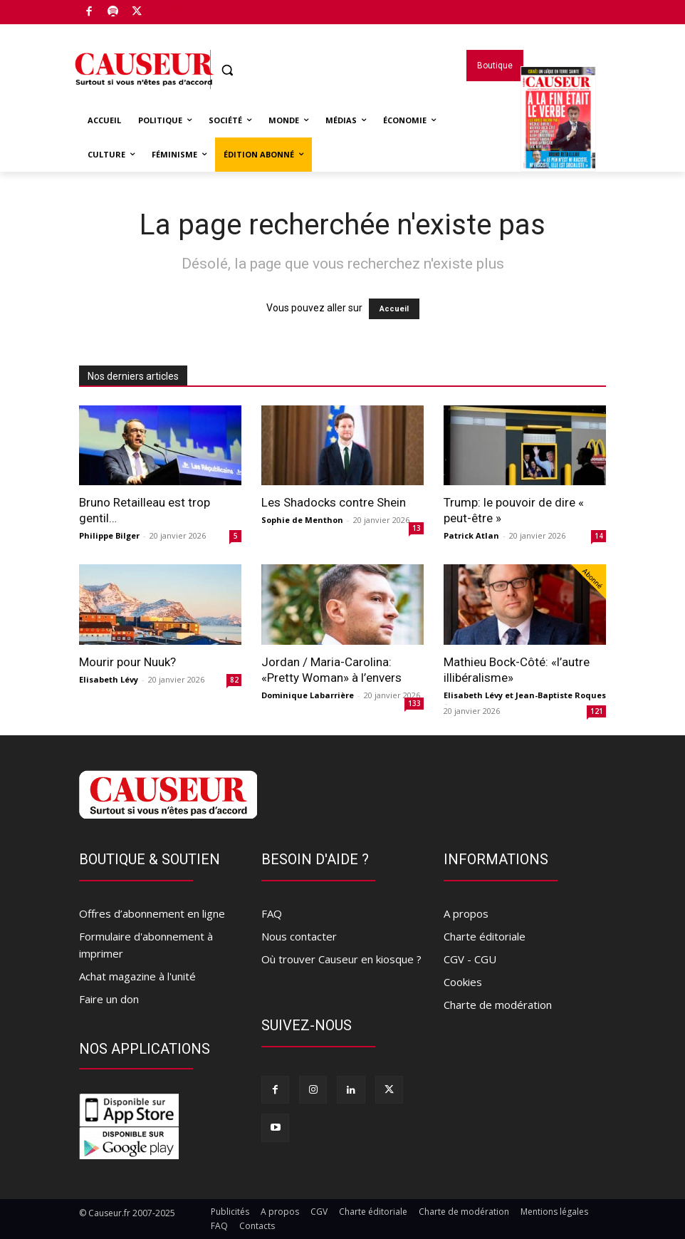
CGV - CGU (470, 959)
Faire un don (109, 999)
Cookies (463, 982)
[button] (227, 70)
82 (234, 680)
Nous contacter (299, 936)
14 (599, 536)
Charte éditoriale (484, 936)
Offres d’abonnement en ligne (152, 913)
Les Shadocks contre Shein (333, 502)
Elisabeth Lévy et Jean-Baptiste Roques (525, 695)
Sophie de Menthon (302, 519)
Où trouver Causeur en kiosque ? (341, 959)
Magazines (558, 137)
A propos (466, 913)
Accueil (394, 308)
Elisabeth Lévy (108, 679)
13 (416, 528)
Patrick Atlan (471, 535)
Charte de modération (498, 1004)
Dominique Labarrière (307, 695)
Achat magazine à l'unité (137, 976)
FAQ (271, 913)
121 (596, 711)
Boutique (171, 9)
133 (414, 703)
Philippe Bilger (109, 535)
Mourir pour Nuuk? (127, 662)
